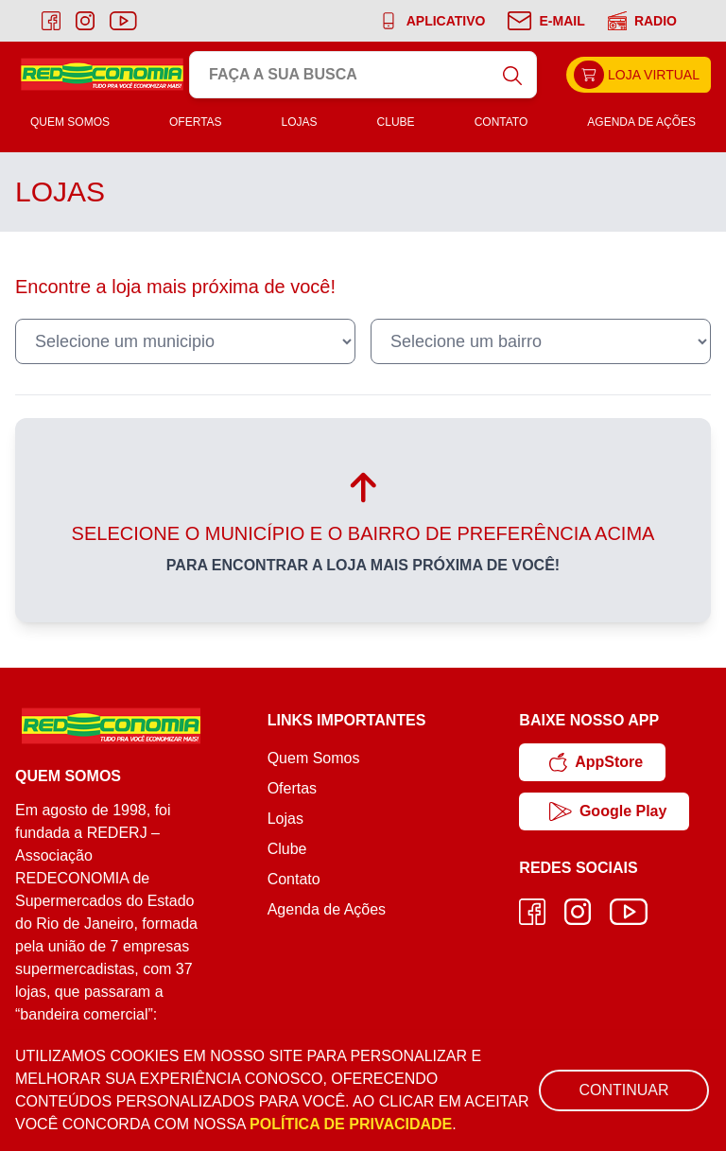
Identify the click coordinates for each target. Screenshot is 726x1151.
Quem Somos (70, 122)
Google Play (607, 811)
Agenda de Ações (641, 122)
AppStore (596, 762)
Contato (501, 122)
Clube (396, 122)
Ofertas (195, 122)
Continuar (623, 1090)
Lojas (300, 122)
